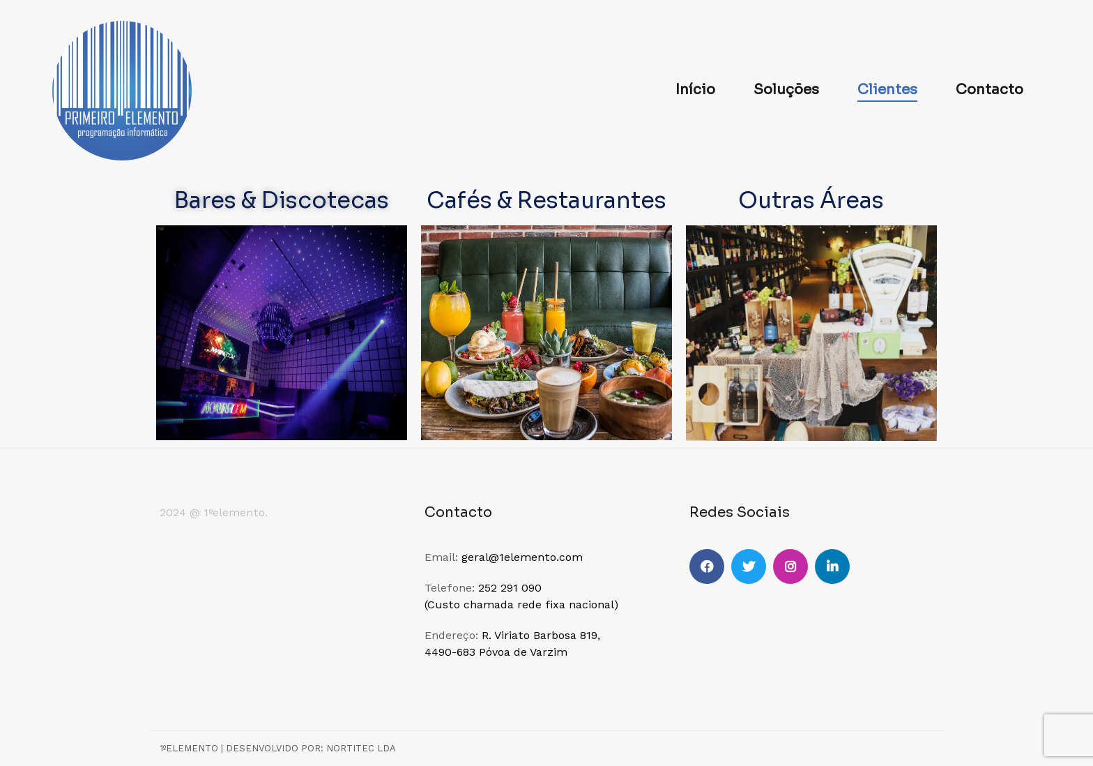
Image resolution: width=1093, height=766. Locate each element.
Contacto (989, 89)
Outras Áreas (811, 200)
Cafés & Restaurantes (546, 200)
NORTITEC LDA (361, 748)
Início (695, 89)
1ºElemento (189, 748)
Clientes (887, 89)
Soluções (786, 89)
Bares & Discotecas (281, 200)
